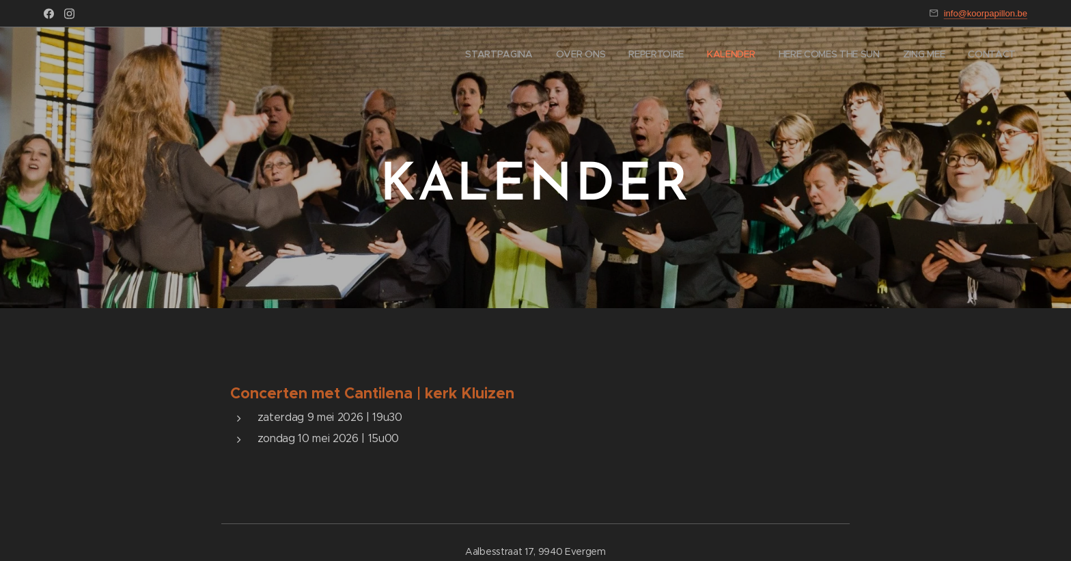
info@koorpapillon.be (985, 13)
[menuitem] (876, 55)
